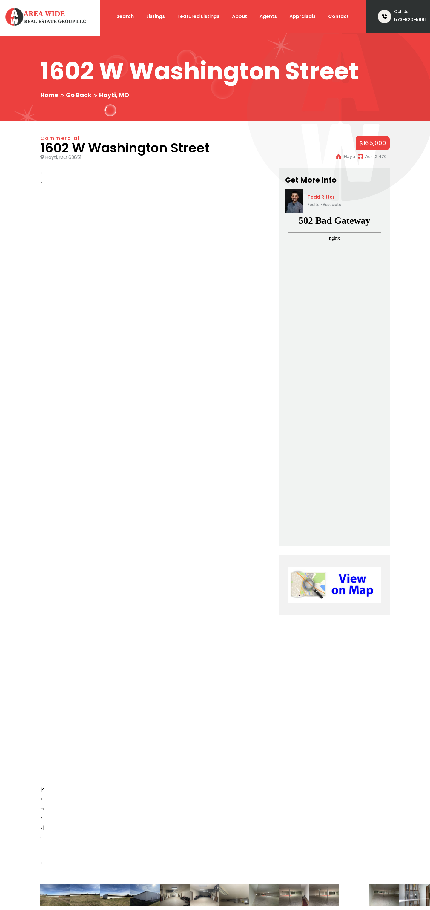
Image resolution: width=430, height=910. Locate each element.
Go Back (78, 95)
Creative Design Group (118, 897)
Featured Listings (198, 16)
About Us (140, 860)
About (239, 16)
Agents (268, 16)
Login (360, 897)
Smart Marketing (168, 897)
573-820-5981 (410, 19)
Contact (338, 16)
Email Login (335, 897)
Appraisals (302, 16)
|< (42, 364)
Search (125, 16)
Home (49, 95)
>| (42, 402)
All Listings (142, 839)
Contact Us (232, 850)
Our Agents (232, 828)
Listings (155, 16)
